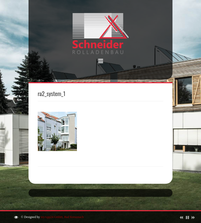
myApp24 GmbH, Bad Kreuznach (62, 217)
